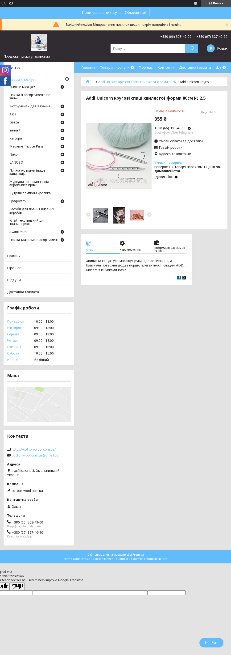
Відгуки (14, 279)
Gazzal (14, 122)
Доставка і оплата (195, 67)
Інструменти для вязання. (30, 106)
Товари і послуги (114, 67)
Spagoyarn (17, 201)
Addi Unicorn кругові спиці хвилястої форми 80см (137, 82)
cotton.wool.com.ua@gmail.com (37, 455)
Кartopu (15, 138)
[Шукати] (191, 48)
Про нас (146, 67)
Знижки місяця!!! (22, 87)
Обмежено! (135, 12)
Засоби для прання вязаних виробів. (31, 211)
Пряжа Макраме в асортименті (34, 240)
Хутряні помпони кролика (30, 193)
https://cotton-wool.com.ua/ (34, 449)
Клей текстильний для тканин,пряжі (27, 222)
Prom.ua (138, 555)
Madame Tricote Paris (26, 146)
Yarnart (15, 130)
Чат (211, 643)
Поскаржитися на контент (110, 559)
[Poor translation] (17, 586)
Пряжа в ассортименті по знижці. (29, 96)
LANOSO (16, 163)
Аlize (12, 114)
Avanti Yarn (18, 232)
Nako (13, 154)
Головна (88, 67)
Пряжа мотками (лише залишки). (27, 172)
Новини (14, 256)
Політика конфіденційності (149, 559)
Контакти (165, 67)
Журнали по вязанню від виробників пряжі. (29, 183)
